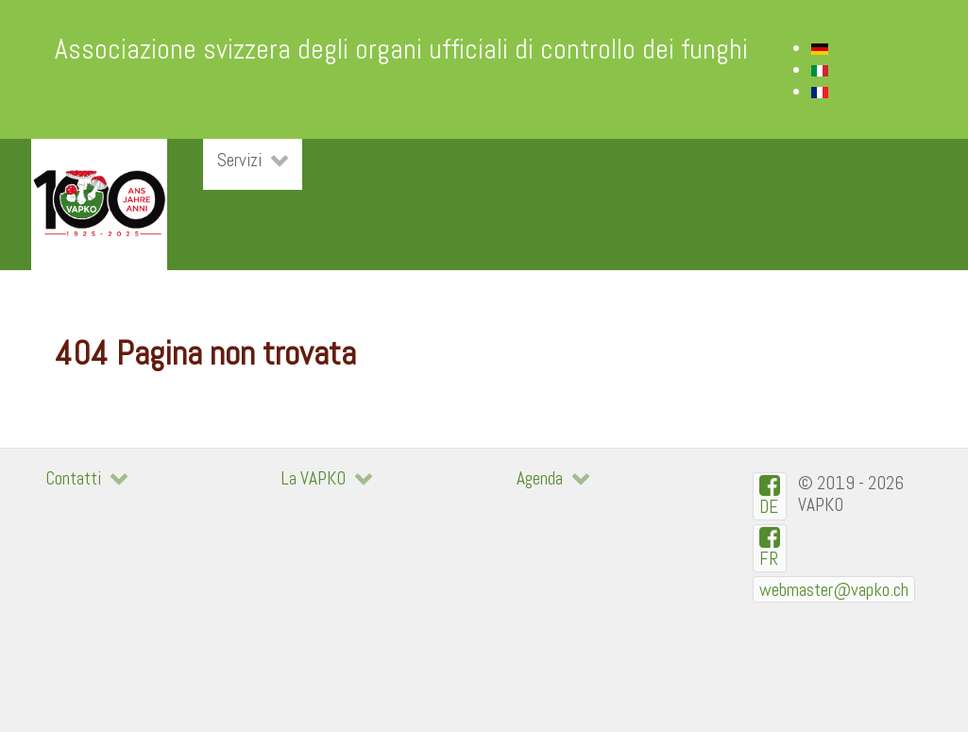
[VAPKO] (99, 204)
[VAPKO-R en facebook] (770, 548)
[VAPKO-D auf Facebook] (770, 496)
